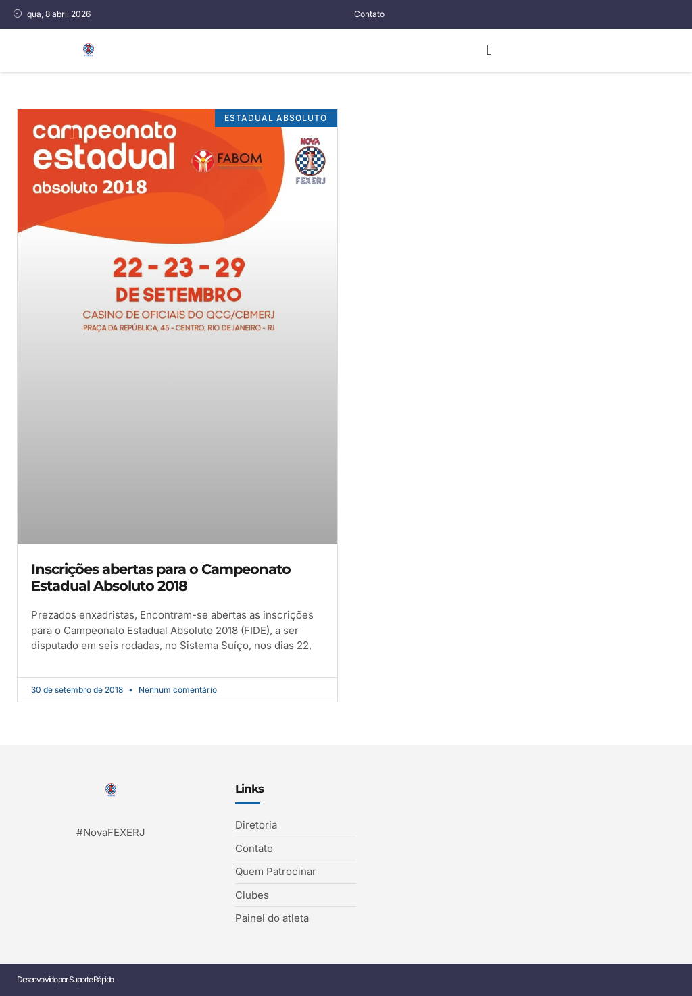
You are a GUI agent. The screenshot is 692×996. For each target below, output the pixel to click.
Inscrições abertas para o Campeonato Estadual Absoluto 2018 (161, 577)
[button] (489, 50)
